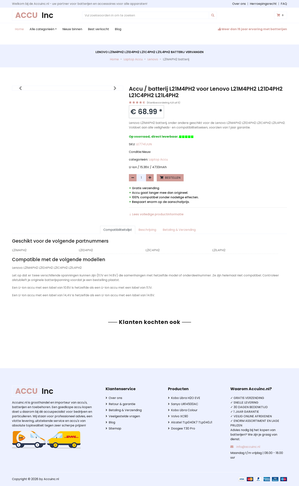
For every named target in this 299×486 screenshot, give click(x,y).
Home (19, 29)
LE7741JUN (144, 144)
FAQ (284, 4)
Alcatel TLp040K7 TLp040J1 (190, 422)
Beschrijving (147, 230)
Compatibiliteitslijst (117, 230)
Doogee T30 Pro (181, 428)
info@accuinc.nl (248, 447)
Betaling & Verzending (179, 230)
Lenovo (152, 59)
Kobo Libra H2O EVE (184, 398)
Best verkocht (98, 29)
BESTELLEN (170, 177)
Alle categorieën (42, 29)
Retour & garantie (120, 404)
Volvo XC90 (178, 416)
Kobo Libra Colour (183, 410)
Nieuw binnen (72, 29)
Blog (118, 29)
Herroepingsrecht (263, 4)
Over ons (239, 4)
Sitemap (113, 428)
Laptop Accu (133, 59)
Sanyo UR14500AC (183, 404)
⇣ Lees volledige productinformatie (156, 214)
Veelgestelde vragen (123, 416)
